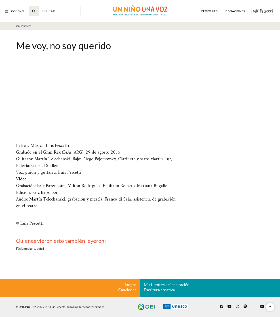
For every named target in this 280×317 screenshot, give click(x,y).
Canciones (23, 26)
